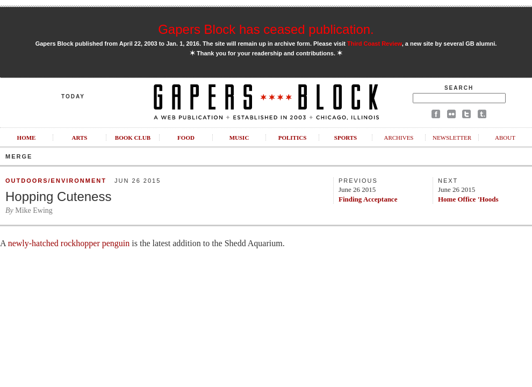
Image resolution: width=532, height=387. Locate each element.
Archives (398, 137)
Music (239, 137)
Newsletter (452, 137)
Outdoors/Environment (55, 180)
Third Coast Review (374, 43)
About (505, 137)
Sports (345, 137)
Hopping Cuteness (58, 196)
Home (26, 137)
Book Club (132, 137)
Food (186, 137)
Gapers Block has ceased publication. (266, 29)
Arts (80, 137)
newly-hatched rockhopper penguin (69, 243)
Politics (292, 137)
